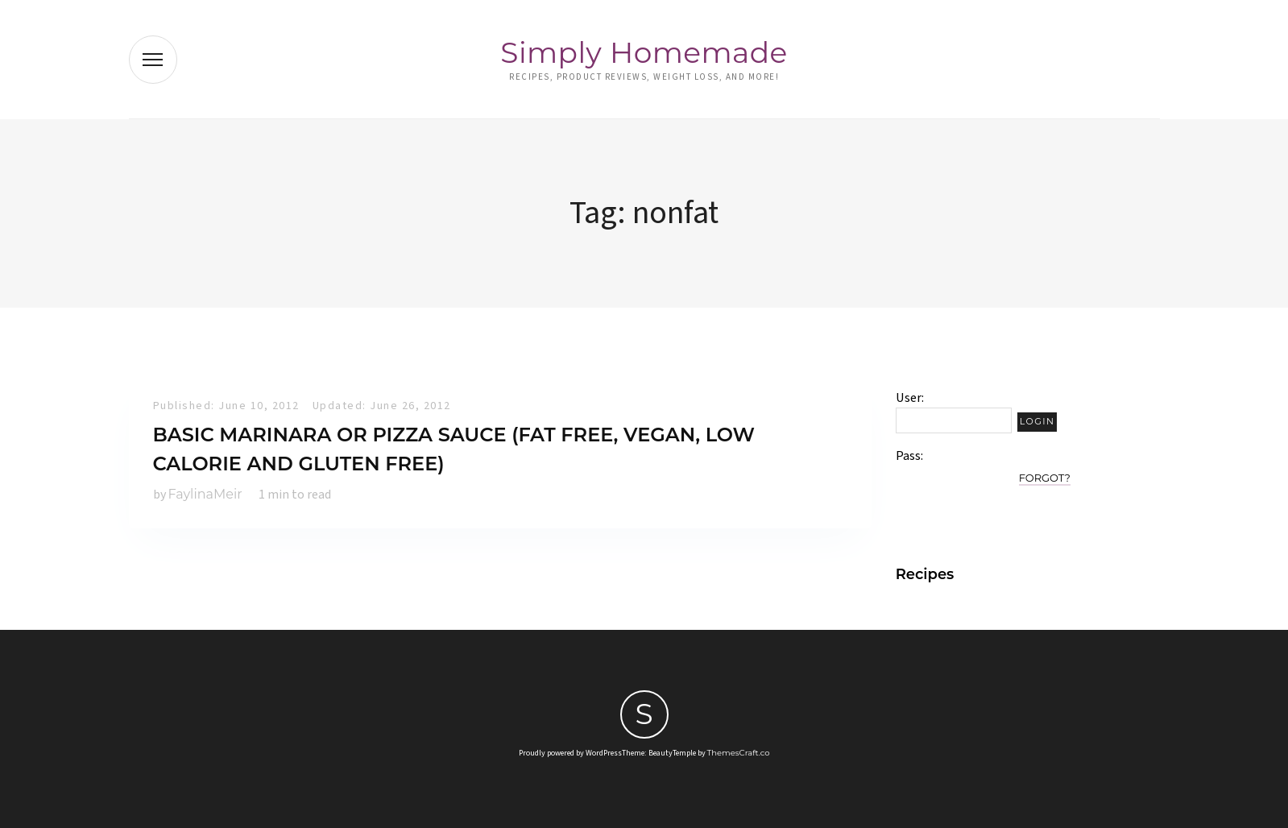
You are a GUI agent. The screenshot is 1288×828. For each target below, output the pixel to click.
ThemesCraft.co (738, 752)
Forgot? (1045, 477)
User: (910, 398)
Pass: (909, 456)
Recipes (925, 574)
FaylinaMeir (205, 494)
